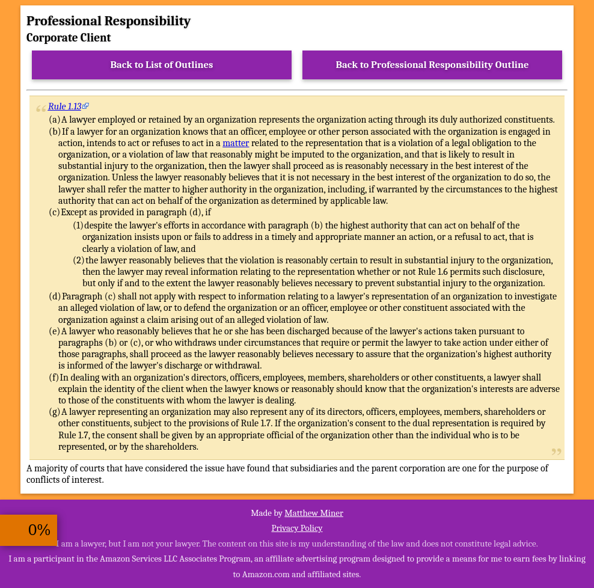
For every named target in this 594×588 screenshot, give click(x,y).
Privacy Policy (296, 527)
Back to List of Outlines (162, 64)
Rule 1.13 (64, 106)
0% (39, 530)
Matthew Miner (313, 512)
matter (235, 143)
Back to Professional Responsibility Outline (431, 64)
